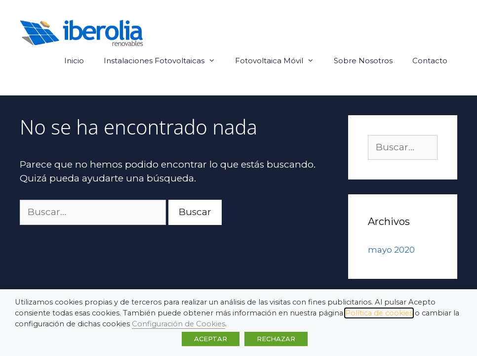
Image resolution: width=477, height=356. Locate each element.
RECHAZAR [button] (276, 339)
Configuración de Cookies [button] (178, 323)
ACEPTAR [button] (210, 339)
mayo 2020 (391, 250)
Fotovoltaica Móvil (279, 61)
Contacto (429, 60)
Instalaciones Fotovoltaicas (164, 61)
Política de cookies (379, 313)
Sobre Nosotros (363, 60)
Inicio (74, 60)
